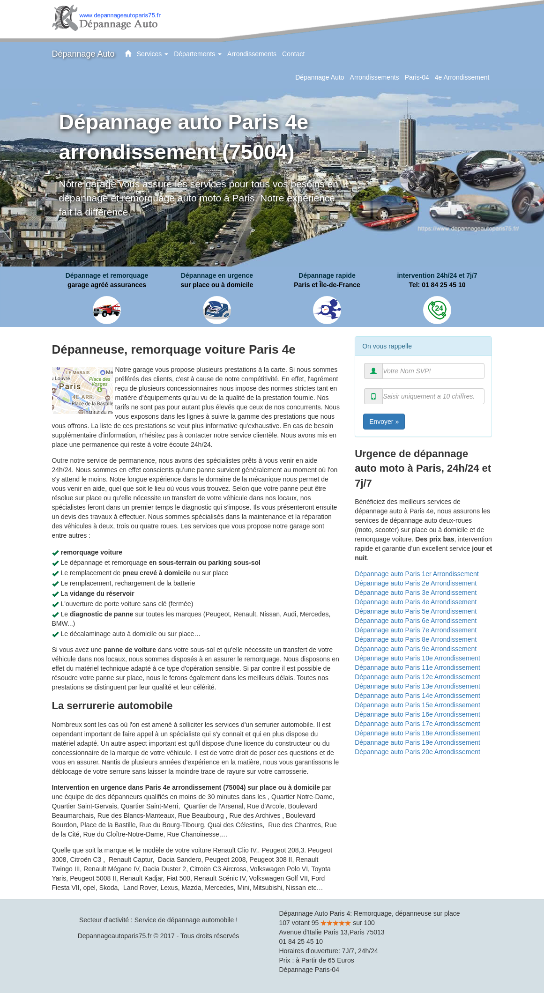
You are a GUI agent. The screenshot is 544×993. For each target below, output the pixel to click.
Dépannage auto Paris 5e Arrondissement (416, 611)
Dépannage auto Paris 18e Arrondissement (417, 733)
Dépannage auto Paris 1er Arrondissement (417, 574)
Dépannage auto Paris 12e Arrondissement (417, 677)
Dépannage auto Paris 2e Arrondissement (416, 583)
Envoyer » (384, 421)
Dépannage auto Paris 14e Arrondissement (417, 695)
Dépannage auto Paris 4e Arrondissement (416, 602)
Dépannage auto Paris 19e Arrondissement (417, 742)
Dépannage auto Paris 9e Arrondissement (416, 648)
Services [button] (154, 58)
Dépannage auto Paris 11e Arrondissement (417, 667)
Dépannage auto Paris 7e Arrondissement (416, 630)
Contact (293, 54)
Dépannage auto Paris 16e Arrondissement (417, 714)
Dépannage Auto (83, 54)
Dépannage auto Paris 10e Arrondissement (417, 658)
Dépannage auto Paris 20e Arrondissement (417, 752)
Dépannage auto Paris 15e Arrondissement (417, 705)
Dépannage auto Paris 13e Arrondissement (417, 686)
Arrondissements (251, 54)
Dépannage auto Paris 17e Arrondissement (417, 723)
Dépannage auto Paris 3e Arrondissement (416, 592)
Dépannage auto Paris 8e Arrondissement (416, 639)
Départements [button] (199, 58)
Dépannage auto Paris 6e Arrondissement (416, 620)
